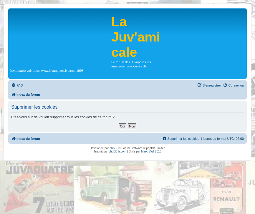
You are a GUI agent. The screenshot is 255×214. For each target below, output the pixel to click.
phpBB (114, 148)
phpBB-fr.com (117, 151)
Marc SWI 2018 (151, 151)
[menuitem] (17, 85)
